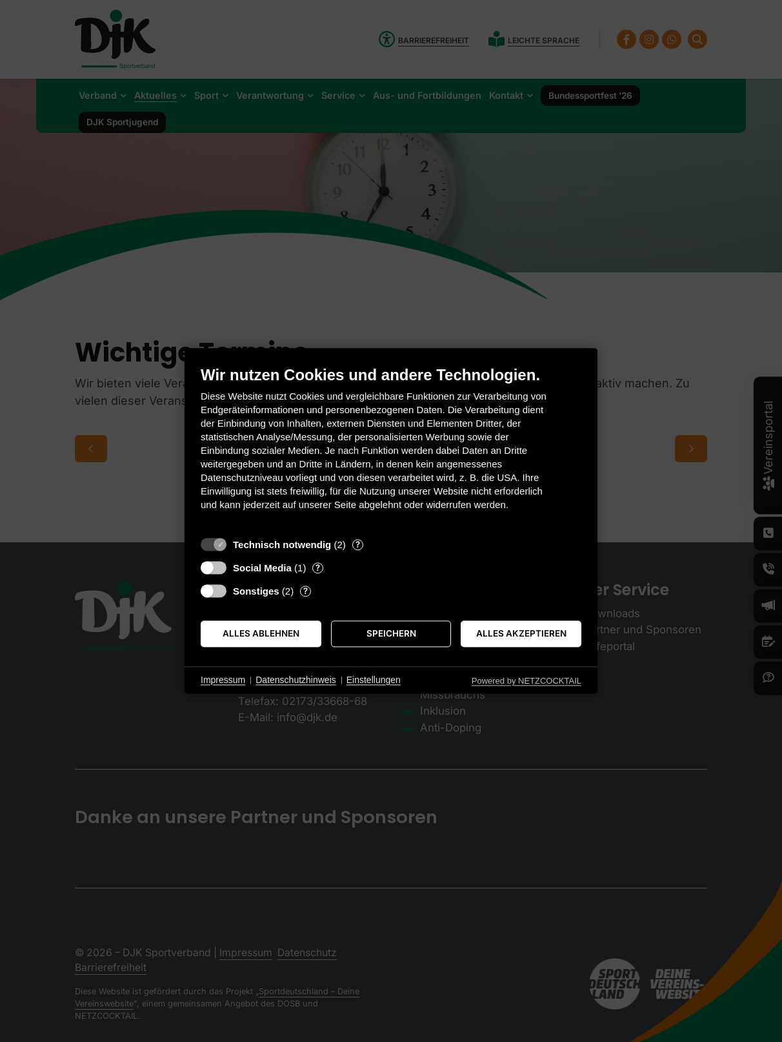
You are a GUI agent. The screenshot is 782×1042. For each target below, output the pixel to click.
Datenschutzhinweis (296, 680)
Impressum (223, 680)
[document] (391, 447)
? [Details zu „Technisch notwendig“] (358, 544)
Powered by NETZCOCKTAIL (526, 681)
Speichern (391, 633)
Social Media (262, 567)
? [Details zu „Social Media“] (318, 567)
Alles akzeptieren (521, 633)
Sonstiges (256, 591)
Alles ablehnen (261, 633)
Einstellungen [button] (373, 680)
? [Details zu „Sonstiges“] (305, 591)
